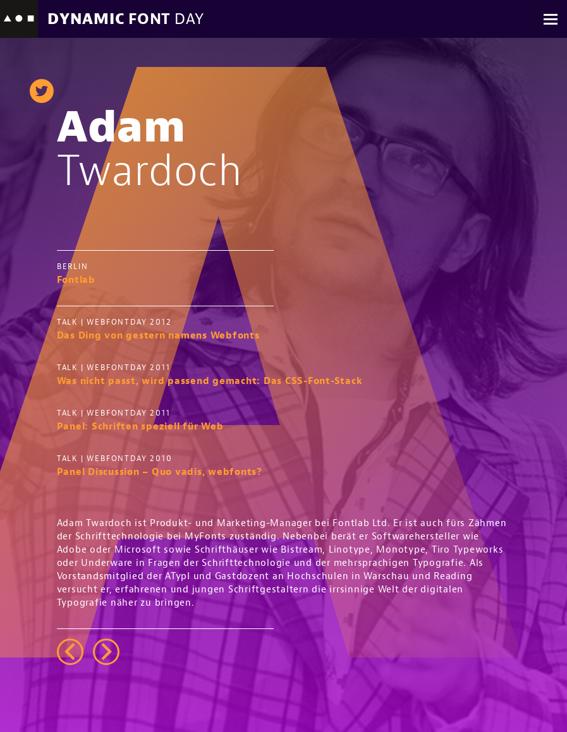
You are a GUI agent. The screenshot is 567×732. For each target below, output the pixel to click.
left (70, 651)
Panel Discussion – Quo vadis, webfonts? (159, 471)
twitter (42, 91)
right (106, 651)
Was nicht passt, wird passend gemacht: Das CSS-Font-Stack (210, 381)
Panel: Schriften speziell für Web (140, 426)
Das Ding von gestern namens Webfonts (158, 335)
